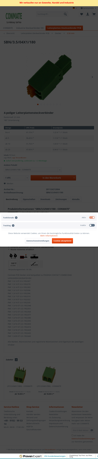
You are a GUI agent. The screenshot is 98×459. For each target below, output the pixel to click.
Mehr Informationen (49, 235)
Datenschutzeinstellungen (37, 240)
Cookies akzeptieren (62, 240)
